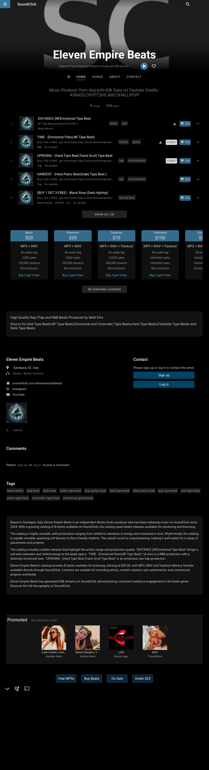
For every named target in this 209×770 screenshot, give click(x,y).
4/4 (68, 202)
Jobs (55, 746)
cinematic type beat (46, 498)
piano (113, 123)
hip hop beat (127, 197)
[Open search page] (205, 4)
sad (124, 123)
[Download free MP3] (174, 124)
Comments (16, 448)
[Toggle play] (11, 123)
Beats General (45, 128)
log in (37, 465)
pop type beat (167, 491)
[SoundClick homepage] (27, 4)
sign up (22, 465)
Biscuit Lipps (121, 656)
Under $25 (142, 679)
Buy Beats (91, 679)
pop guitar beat (95, 491)
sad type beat (190, 491)
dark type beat (119, 491)
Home (81, 77)
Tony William (155, 656)
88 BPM (59, 202)
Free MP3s (66, 679)
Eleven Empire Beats (24, 359)
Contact (134, 77)
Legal (110, 746)
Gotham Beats (87, 656)
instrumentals (137, 160)
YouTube (18, 395)
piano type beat (18, 498)
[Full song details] (198, 124)
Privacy (97, 746)
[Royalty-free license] (171, 142)
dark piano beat (144, 491)
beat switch (15, 491)
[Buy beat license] (185, 124)
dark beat (49, 491)
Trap (39, 165)
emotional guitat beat (78, 498)
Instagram (19, 389)
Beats (17, 373)
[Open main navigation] (5, 4)
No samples (51, 147)
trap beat (33, 491)
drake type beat (70, 491)
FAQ (17, 746)
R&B (39, 147)
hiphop (123, 142)
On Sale (117, 679)
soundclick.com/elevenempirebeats (37, 383)
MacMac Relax (54, 656)
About (114, 77)
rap (121, 160)
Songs (97, 77)
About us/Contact (36, 746)
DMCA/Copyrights (76, 746)
